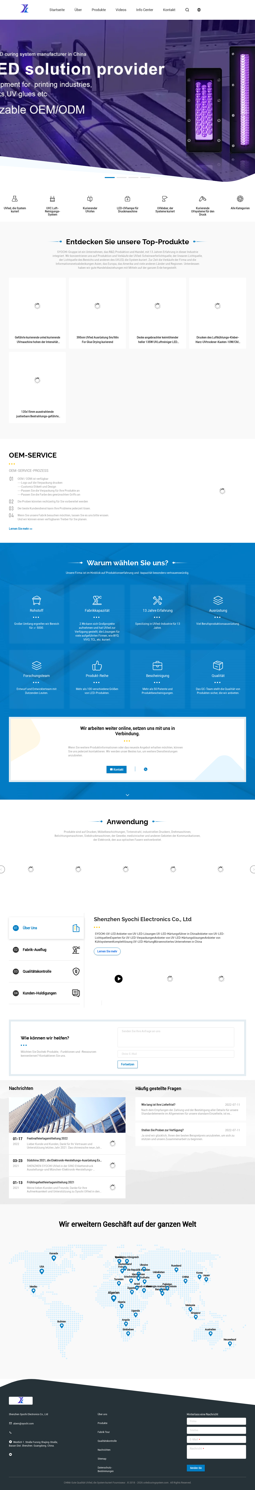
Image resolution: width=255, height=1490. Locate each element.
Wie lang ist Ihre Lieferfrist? (158, 1104)
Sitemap (102, 1458)
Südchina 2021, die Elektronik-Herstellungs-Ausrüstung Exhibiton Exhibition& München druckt (64, 1160)
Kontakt (169, 10)
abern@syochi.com (21, 1423)
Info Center (144, 10)
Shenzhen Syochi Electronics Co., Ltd (143, 919)
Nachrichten (104, 1450)
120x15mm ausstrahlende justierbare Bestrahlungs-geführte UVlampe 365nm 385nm (37, 414)
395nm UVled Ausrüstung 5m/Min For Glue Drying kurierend (97, 340)
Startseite (57, 10)
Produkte (99, 10)
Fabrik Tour (104, 1432)
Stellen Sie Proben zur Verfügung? (162, 1130)
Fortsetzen (127, 1064)
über (78, 10)
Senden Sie (196, 1468)
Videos (121, 10)
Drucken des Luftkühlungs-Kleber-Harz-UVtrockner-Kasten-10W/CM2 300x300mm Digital (218, 340)
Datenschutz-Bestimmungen (106, 1469)
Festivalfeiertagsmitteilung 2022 (47, 1138)
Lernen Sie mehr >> (20, 528)
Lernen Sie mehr (107, 951)
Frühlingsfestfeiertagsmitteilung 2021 (50, 1182)
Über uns (102, 1414)
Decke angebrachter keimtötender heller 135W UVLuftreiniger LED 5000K (157, 340)
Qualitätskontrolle (107, 1441)
